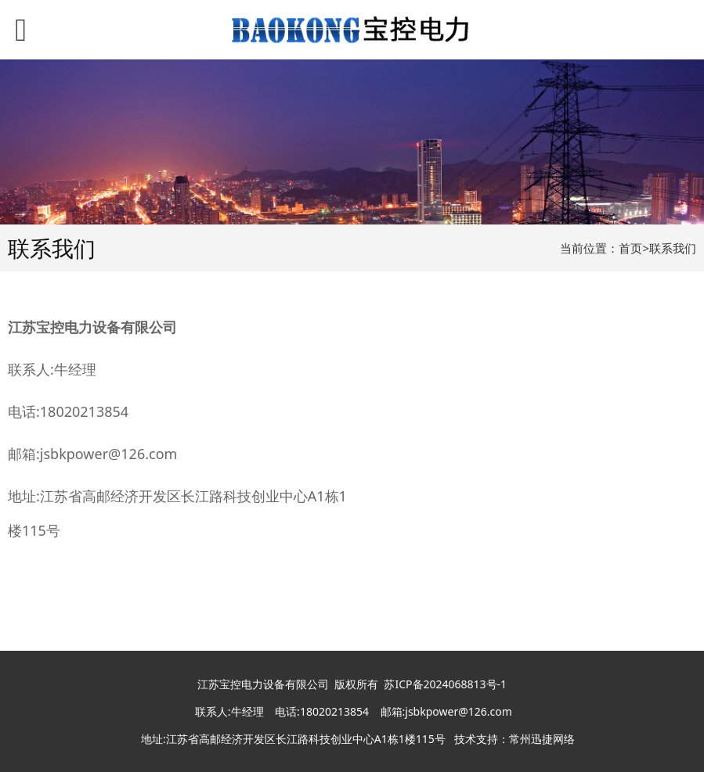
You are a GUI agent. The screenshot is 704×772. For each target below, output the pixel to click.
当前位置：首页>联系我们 (628, 248)
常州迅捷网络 (542, 738)
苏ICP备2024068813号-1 (445, 684)
